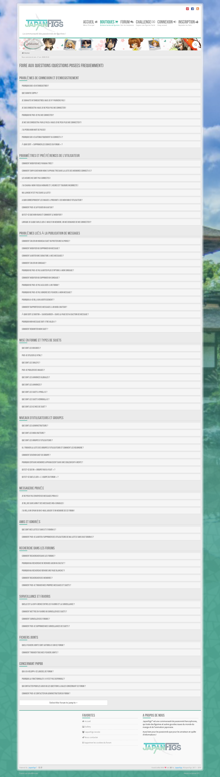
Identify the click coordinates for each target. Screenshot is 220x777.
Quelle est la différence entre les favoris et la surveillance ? (48, 604)
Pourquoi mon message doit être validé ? (39, 321)
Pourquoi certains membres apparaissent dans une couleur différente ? (52, 462)
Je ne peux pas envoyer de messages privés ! (40, 496)
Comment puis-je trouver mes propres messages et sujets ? (46, 585)
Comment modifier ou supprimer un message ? (41, 248)
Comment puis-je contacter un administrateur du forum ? (46, 693)
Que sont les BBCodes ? (31, 348)
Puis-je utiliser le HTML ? (32, 355)
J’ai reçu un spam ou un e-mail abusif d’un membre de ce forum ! (48, 510)
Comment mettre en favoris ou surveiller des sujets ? (44, 611)
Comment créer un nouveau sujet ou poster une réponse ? (46, 241)
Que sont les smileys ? (31, 362)
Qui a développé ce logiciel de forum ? (38, 671)
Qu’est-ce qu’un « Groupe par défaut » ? (38, 469)
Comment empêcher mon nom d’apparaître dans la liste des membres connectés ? (57, 170)
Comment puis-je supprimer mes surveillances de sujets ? (46, 626)
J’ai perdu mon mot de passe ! (34, 129)
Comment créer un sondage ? (34, 263)
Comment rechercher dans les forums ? (38, 555)
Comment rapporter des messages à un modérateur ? (44, 307)
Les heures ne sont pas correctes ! (36, 178)
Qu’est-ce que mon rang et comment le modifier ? (42, 214)
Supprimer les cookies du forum (96, 742)
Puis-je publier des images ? (33, 370)
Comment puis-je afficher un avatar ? (38, 207)
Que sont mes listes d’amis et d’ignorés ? (39, 529)
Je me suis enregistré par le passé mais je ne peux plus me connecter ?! (52, 122)
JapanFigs (178, 768)
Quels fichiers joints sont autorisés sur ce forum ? (43, 645)
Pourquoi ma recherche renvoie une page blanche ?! (43, 570)
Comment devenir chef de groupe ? (36, 455)
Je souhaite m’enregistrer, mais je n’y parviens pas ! (43, 100)
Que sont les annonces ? (32, 384)
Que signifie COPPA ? (30, 93)
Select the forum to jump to (63, 702)
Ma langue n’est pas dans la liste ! (36, 192)
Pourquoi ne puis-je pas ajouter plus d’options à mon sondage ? (48, 270)
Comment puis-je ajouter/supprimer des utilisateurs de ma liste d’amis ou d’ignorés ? (58, 537)
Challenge (145, 22)
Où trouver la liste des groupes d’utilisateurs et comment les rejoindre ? (53, 447)
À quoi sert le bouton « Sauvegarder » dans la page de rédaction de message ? (55, 314)
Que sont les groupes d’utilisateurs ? (37, 440)
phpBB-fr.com (33, 773)
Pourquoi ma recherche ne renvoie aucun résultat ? (43, 563)
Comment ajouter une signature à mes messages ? (43, 255)
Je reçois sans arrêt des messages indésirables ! (43, 503)
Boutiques (109, 22)
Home (26, 53)
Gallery (86, 726)
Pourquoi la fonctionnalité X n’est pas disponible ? (43, 678)
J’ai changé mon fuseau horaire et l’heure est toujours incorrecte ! (50, 185)
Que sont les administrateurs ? (35, 425)
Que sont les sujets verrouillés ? (36, 399)
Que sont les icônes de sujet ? (34, 406)
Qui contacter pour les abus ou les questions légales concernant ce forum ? (54, 686)
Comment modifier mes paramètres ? (37, 163)
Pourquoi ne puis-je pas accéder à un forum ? (40, 285)
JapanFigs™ (32, 768)
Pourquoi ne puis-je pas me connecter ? (38, 115)
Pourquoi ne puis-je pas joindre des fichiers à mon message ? (47, 292)
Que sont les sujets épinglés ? (34, 392)
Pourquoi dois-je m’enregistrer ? (35, 85)
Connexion (166, 22)
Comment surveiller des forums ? (36, 618)
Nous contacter (90, 737)
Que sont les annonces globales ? (36, 377)
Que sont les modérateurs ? (33, 433)
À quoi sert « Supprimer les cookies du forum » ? (42, 144)
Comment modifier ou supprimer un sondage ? (41, 277)
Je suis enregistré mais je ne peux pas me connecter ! (44, 107)
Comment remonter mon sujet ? (35, 329)
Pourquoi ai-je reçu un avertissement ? (38, 299)
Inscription (188, 22)
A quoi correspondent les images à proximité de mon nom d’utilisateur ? (52, 200)
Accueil (90, 22)
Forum (126, 22)
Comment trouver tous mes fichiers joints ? (40, 652)
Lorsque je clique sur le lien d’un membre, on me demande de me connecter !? (56, 222)
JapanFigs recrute (91, 732)
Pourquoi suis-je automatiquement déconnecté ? (42, 137)
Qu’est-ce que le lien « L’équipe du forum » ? (40, 477)
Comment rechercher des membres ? (37, 577)
